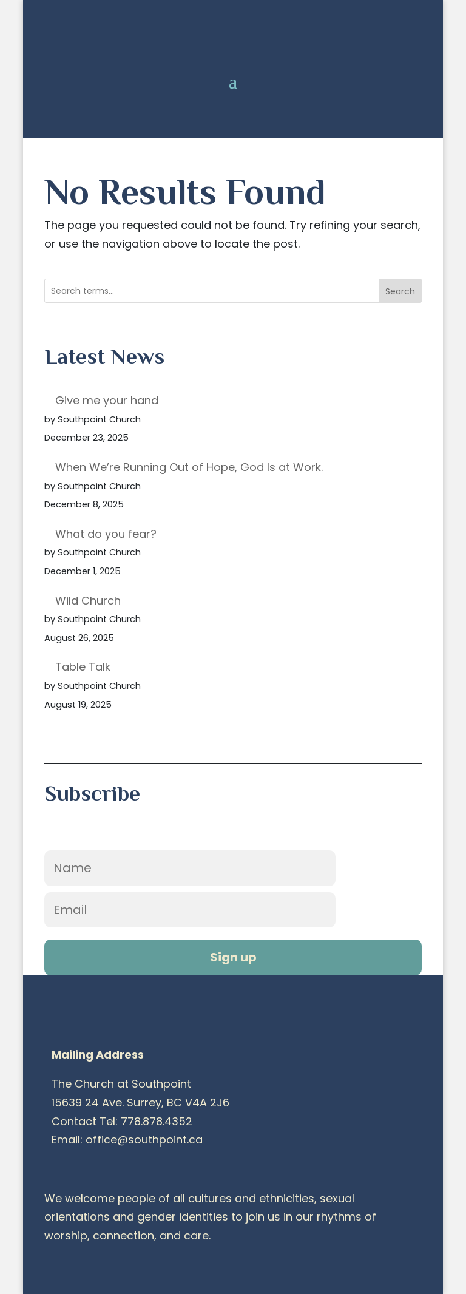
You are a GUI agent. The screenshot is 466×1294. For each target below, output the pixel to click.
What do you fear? (106, 533)
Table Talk (82, 666)
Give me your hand (106, 400)
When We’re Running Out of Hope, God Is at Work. (189, 467)
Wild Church (88, 600)
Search (400, 291)
